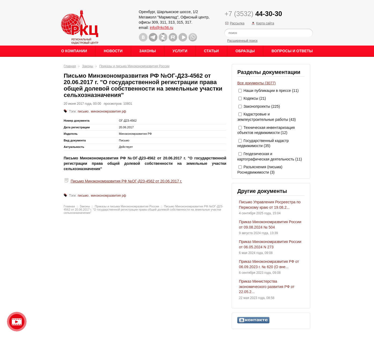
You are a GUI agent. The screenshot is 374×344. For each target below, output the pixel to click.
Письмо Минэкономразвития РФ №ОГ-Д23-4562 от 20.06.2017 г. (126, 181)
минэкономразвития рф (108, 111)
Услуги (179, 51)
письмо (83, 111)
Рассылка (237, 23)
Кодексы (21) (254, 98)
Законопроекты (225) (261, 106)
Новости (113, 51)
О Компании (74, 51)
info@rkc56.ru (161, 27)
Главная (70, 66)
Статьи (211, 51)
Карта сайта (265, 23)
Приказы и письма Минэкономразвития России (134, 66)
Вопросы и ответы (292, 51)
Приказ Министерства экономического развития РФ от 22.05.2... (266, 286)
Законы (147, 51)
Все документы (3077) (256, 83)
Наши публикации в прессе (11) (271, 90)
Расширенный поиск (242, 41)
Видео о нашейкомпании (17, 321)
